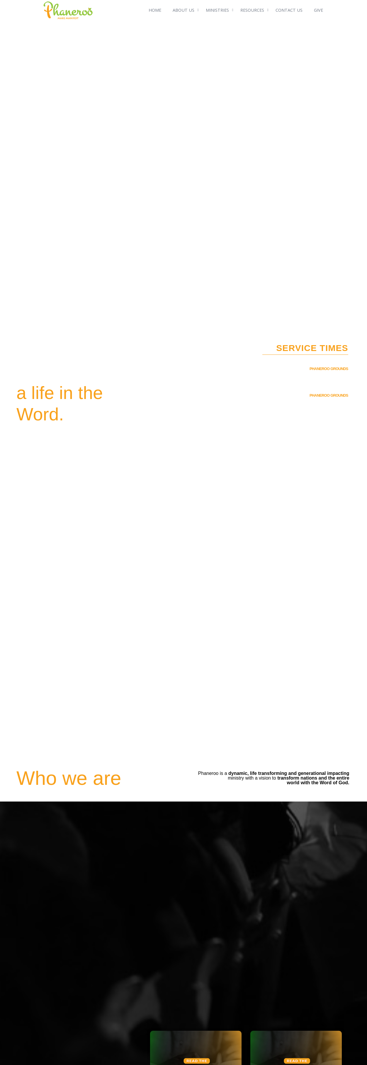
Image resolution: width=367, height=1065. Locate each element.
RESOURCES (252, 10)
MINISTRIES (217, 10)
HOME (155, 10)
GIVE (318, 10)
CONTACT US (289, 10)
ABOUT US (183, 10)
